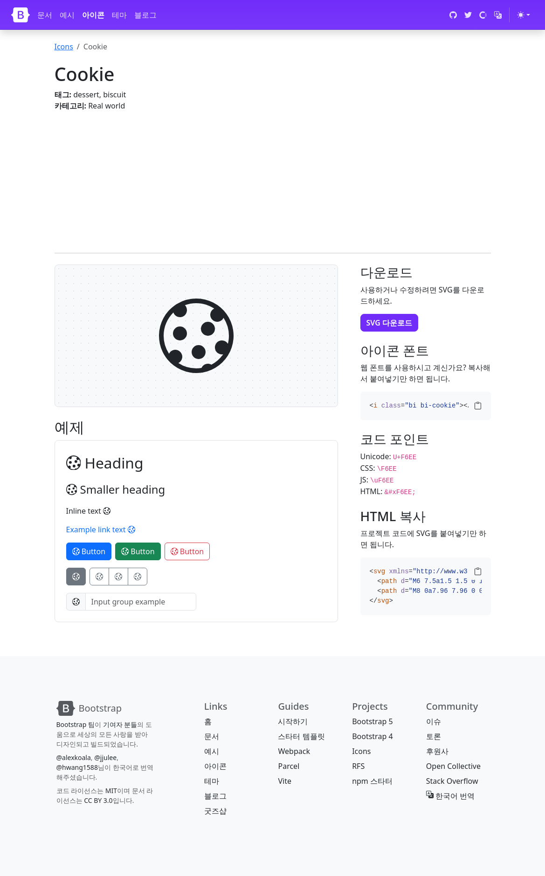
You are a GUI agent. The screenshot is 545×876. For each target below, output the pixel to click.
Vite (284, 781)
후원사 (437, 751)
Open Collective (453, 766)
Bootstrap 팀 (75, 724)
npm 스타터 (372, 781)
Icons (64, 46)
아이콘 (93, 15)
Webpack (294, 751)
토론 (433, 736)
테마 (119, 15)
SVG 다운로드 (389, 323)
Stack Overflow (452, 781)
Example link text (100, 529)
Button (89, 551)
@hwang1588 (77, 767)
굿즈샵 (215, 811)
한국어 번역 (450, 796)
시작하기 (293, 721)
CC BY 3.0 (98, 800)
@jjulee (105, 757)
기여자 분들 (120, 724)
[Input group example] (140, 602)
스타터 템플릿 (301, 736)
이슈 (433, 721)
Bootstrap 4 (372, 736)
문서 (44, 15)
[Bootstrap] (20, 15)
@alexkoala (73, 757)
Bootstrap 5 (372, 721)
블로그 (145, 15)
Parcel (288, 766)
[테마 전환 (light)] (523, 15)
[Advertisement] (273, 176)
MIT (111, 790)
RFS (358, 766)
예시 (67, 15)
